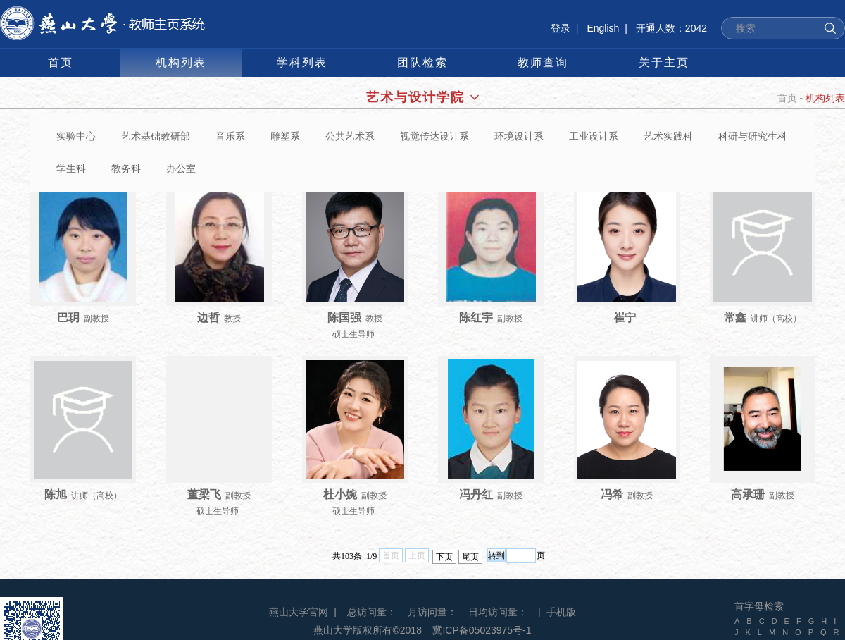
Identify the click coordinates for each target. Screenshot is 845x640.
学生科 (71, 168)
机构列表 (825, 98)
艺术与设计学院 (422, 97)
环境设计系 (519, 136)
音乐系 (230, 136)
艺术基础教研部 (155, 136)
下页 (444, 557)
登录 (560, 28)
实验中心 (76, 136)
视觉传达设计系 (434, 136)
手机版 (561, 611)
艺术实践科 (668, 136)
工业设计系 (593, 136)
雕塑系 (285, 136)
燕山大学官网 (298, 611)
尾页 (470, 557)
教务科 (126, 168)
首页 (787, 98)
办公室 (181, 168)
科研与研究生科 (752, 136)
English (603, 28)
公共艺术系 (350, 136)
